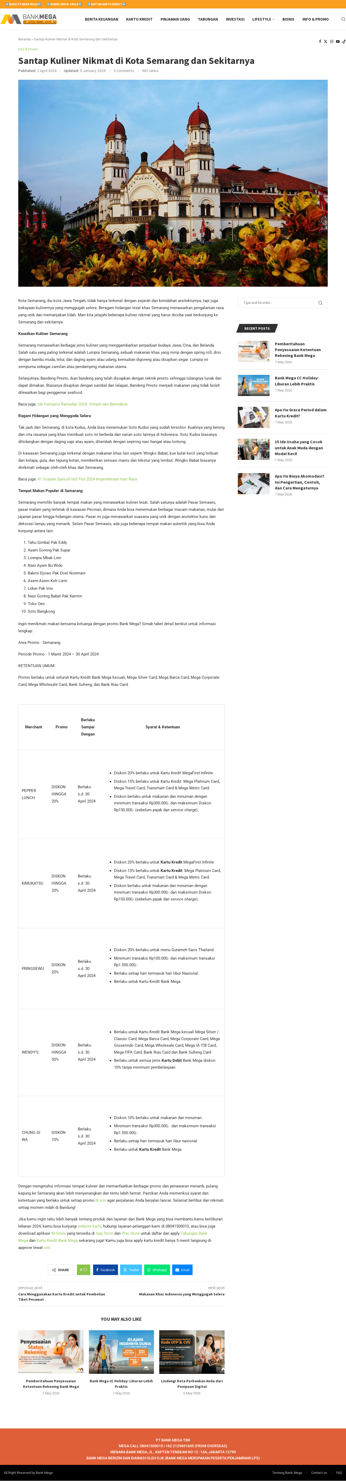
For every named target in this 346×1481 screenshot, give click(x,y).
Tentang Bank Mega (287, 1473)
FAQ (339, 1473)
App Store (104, 1233)
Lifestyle (261, 19)
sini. (47, 1248)
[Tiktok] (344, 41)
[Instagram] (331, 41)
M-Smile (58, 1233)
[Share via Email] (182, 1270)
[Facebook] (320, 41)
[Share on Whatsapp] (157, 1270)
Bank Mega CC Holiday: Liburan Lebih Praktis (296, 380)
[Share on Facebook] (105, 1270)
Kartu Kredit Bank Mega (57, 1240)
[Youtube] (338, 41)
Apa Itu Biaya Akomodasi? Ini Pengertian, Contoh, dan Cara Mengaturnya (299, 482)
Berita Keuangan (101, 19)
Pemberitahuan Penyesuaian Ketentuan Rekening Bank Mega (298, 349)
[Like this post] (85, 1270)
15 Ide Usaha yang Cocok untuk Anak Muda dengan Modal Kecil (299, 447)
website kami (89, 1226)
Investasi (235, 19)
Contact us (319, 1473)
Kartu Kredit (139, 19)
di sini (100, 1200)
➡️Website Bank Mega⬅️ (23, 4)
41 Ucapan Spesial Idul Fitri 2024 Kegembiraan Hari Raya (87, 479)
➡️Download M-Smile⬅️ (64, 4)
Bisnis (288, 19)
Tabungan (208, 19)
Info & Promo (315, 19)
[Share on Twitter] (131, 1270)
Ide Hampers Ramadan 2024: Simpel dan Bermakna (83, 404)
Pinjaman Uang (175, 19)
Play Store (131, 1233)
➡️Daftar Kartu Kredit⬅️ (106, 4)
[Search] (343, 19)
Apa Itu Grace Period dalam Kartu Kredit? (301, 412)
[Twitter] (325, 41)
